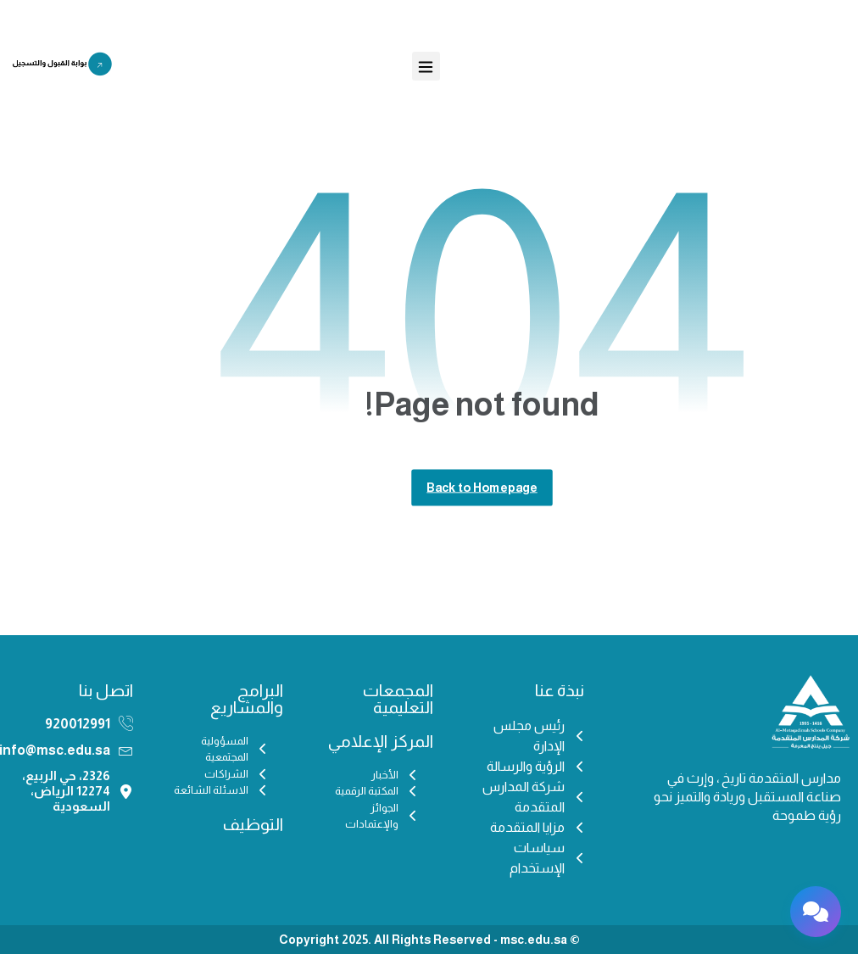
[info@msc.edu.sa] (126, 750)
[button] (426, 66)
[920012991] (126, 724)
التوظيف (253, 824)
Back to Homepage (482, 487)
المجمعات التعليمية (398, 699)
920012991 (77, 724)
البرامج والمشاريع (246, 699)
